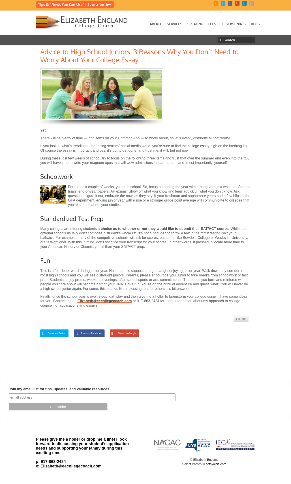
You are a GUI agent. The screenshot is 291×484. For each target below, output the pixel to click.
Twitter (223, 3)
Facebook (230, 3)
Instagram (251, 3)
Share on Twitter (57, 333)
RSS (216, 3)
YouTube (237, 3)
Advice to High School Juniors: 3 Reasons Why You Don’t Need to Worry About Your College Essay (139, 55)
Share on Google (127, 333)
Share (241, 319)
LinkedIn (244, 3)
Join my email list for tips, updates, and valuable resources (59, 389)
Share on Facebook (91, 333)
